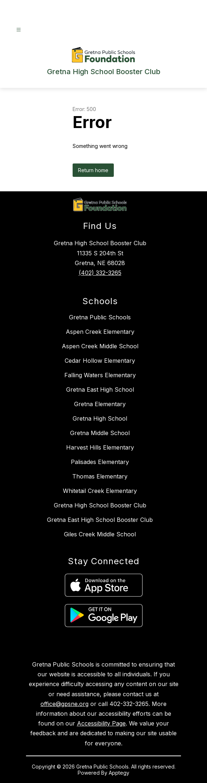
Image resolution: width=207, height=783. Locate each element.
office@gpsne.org (64, 703)
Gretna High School (100, 418)
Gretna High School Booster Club (100, 505)
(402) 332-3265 (100, 272)
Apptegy (119, 773)
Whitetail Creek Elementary (100, 490)
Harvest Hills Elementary (100, 447)
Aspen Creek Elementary (100, 331)
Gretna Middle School (100, 433)
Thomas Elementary (100, 476)
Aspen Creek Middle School (100, 346)
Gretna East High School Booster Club (100, 519)
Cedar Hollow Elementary (100, 360)
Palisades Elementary (100, 461)
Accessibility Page (101, 723)
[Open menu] (18, 30)
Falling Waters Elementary (100, 375)
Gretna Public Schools (100, 317)
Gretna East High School (100, 389)
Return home (93, 170)
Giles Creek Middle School (100, 534)
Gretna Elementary (100, 404)
